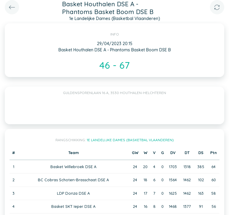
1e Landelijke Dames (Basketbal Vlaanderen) (130, 140)
